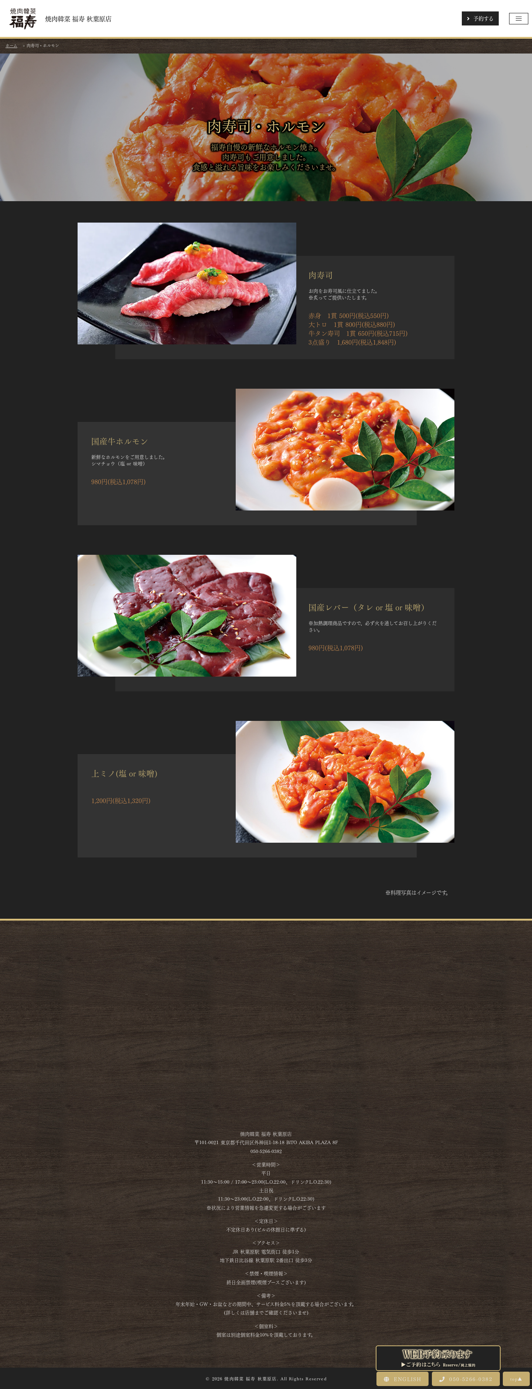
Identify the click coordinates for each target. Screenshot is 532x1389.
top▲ (516, 1378)
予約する (480, 18)
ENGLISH (402, 1379)
